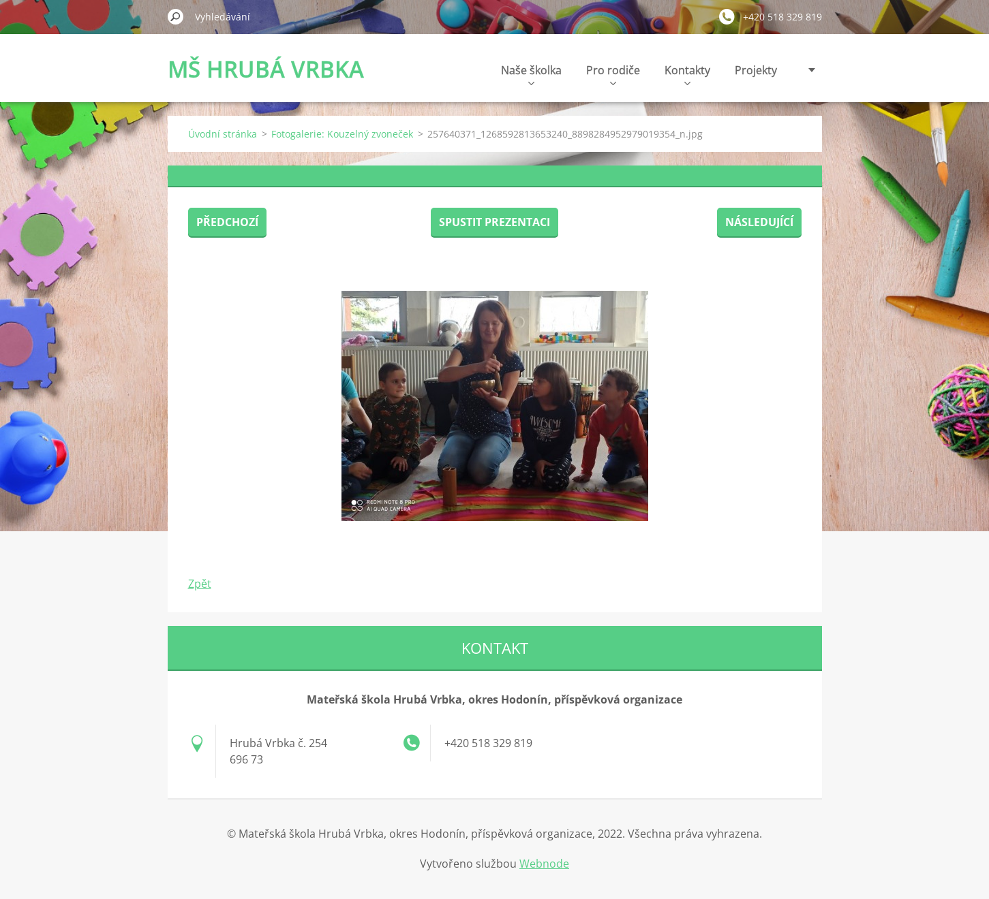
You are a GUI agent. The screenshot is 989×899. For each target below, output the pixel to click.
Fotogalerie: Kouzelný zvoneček (342, 133)
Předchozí (227, 222)
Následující (759, 222)
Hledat (176, 16)
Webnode (544, 863)
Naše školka (531, 74)
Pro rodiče (613, 74)
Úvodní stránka (222, 133)
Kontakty (687, 74)
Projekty (756, 70)
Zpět (199, 583)
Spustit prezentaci (494, 222)
